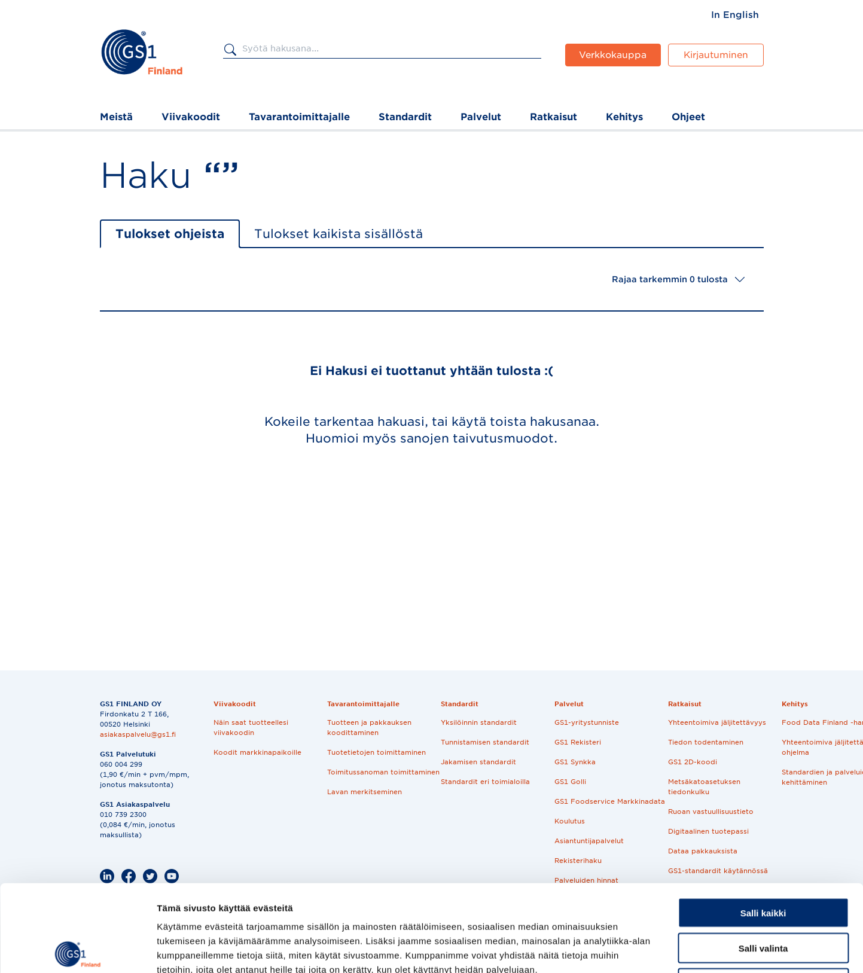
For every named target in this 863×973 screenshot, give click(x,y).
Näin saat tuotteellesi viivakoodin (251, 727)
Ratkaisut (553, 117)
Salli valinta (763, 861)
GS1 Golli (570, 781)
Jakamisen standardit (478, 762)
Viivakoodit (190, 117)
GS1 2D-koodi (692, 762)
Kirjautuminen (716, 55)
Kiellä (763, 897)
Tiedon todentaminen (705, 742)
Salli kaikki (763, 826)
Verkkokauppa (613, 55)
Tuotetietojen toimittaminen (376, 752)
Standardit (405, 117)
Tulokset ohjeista (169, 234)
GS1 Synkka (575, 762)
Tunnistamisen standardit (485, 742)
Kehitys (624, 117)
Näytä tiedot (640, 949)
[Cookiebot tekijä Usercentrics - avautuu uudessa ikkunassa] (77, 950)
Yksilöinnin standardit (479, 722)
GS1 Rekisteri (577, 742)
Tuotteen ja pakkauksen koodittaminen (369, 727)
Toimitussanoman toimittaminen (383, 772)
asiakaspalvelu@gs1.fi (138, 734)
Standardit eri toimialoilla (485, 781)
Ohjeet (688, 117)
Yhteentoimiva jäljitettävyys (717, 722)
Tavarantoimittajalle (299, 117)
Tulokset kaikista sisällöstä (338, 234)
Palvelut (481, 117)
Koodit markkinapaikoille (257, 752)
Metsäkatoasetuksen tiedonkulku (704, 786)
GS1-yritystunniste (586, 722)
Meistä (116, 117)
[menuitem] (735, 15)
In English (735, 15)
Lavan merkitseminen (364, 792)
